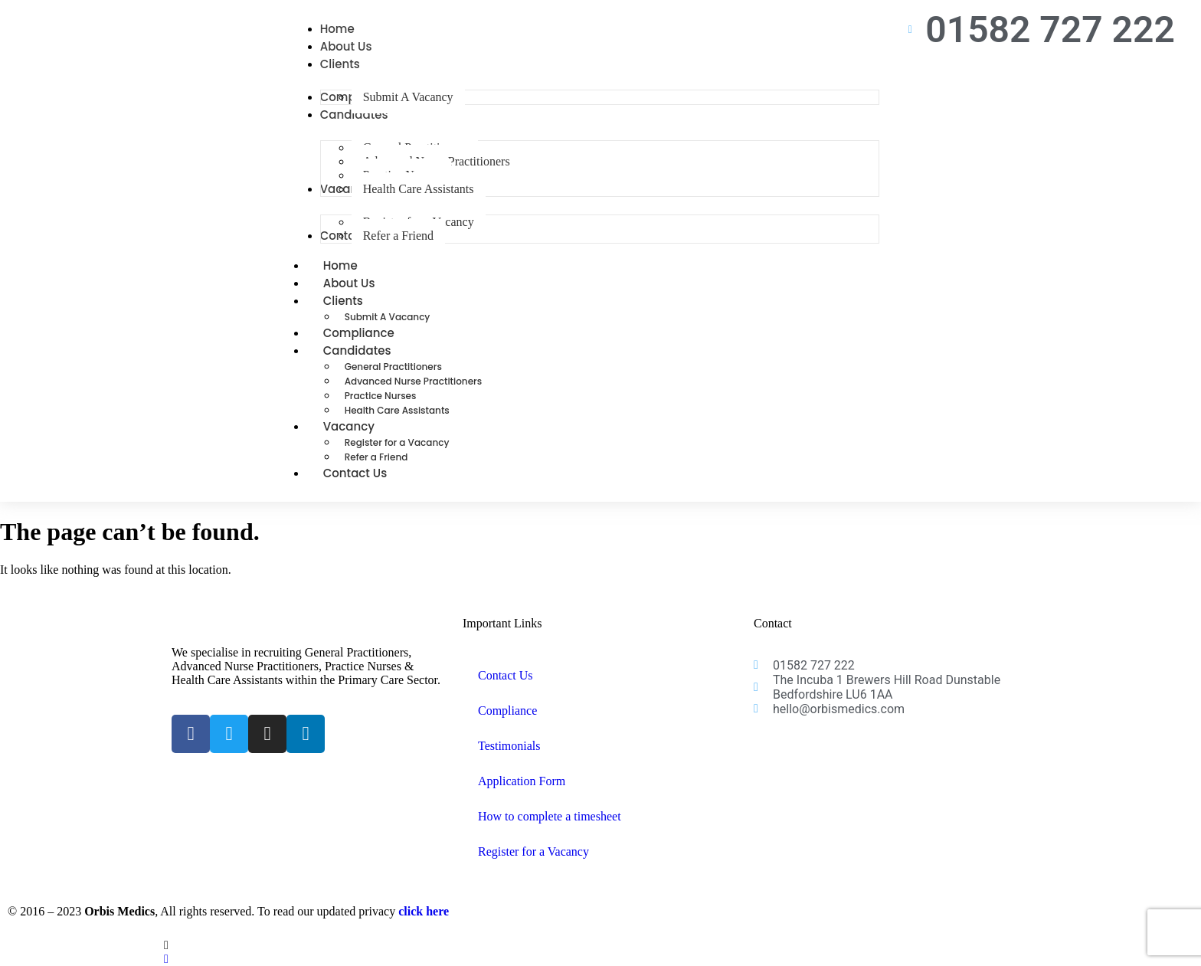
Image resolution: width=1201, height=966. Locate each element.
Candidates (374, 350)
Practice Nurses (381, 395)
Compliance (507, 710)
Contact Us (355, 473)
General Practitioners (393, 366)
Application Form (521, 781)
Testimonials (509, 745)
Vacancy (365, 426)
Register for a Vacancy (397, 442)
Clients (360, 300)
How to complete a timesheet (549, 816)
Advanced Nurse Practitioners (413, 381)
